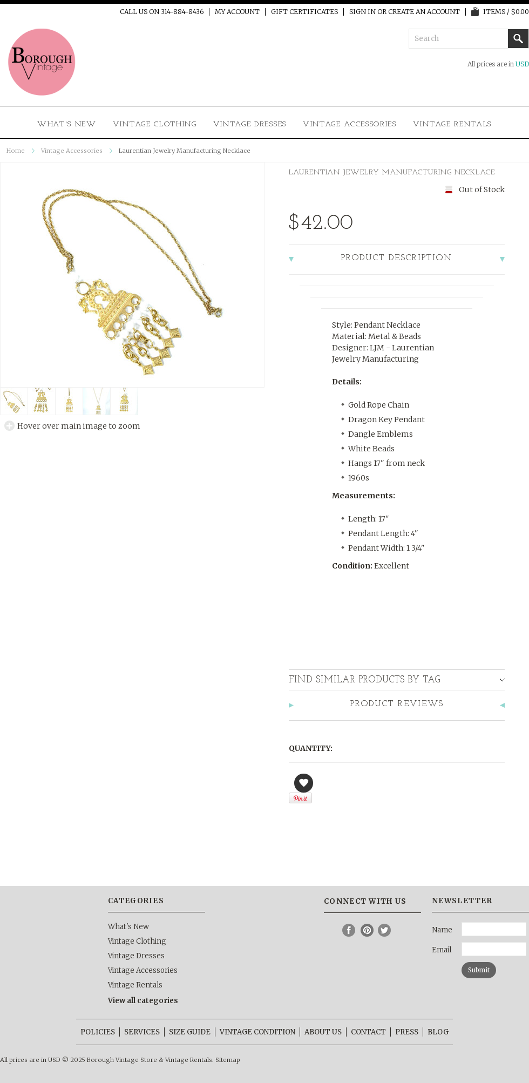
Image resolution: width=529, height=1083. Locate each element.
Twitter (384, 930)
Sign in (362, 12)
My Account (237, 12)
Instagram (331, 930)
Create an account (424, 12)
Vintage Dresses (250, 124)
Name (442, 930)
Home (15, 150)
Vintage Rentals (452, 124)
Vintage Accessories (350, 124)
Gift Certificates (304, 12)
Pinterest (367, 930)
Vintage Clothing (155, 124)
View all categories (143, 1000)
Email (441, 950)
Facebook (349, 930)
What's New (67, 124)
